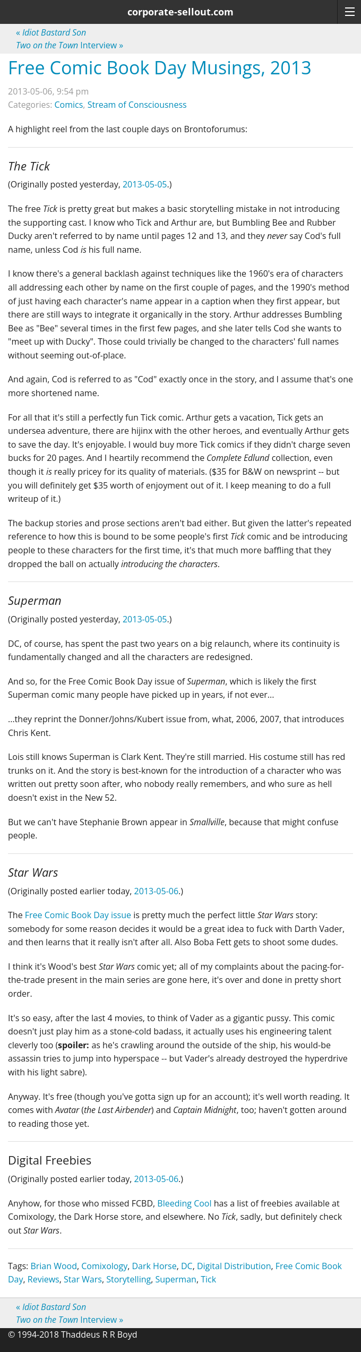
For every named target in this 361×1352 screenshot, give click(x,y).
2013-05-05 (145, 184)
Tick (208, 1279)
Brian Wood (53, 1266)
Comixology (104, 1266)
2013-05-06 (156, 891)
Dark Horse (154, 1266)
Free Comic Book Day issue (78, 915)
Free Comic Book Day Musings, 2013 (160, 67)
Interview (69, 45)
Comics (69, 104)
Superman (175, 1279)
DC (187, 1266)
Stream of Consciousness (137, 104)
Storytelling (128, 1279)
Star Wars (83, 1279)
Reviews (43, 1279)
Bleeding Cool (184, 1203)
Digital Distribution (234, 1266)
